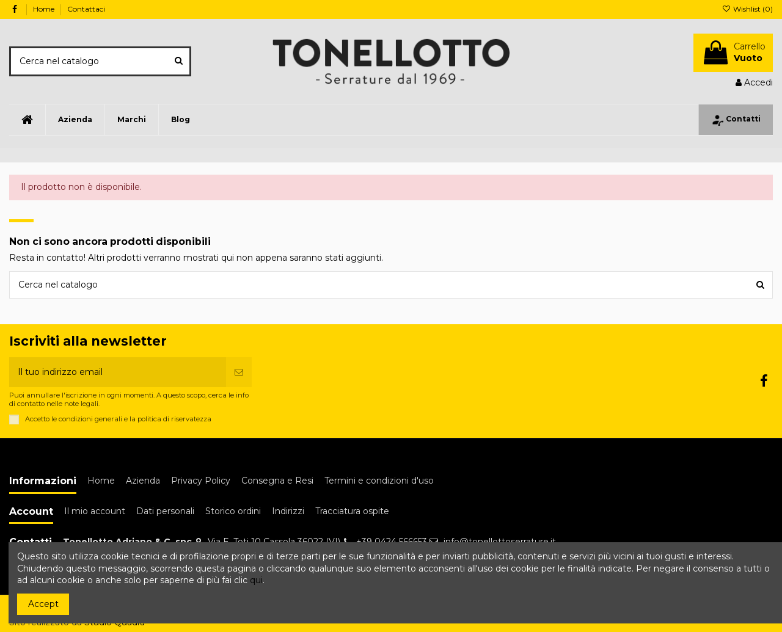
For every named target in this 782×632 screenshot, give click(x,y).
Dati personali (165, 511)
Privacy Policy (200, 480)
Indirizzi (288, 511)
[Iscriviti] (239, 372)
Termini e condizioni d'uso (379, 480)
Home (44, 8)
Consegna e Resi (277, 480)
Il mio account (94, 511)
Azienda (143, 480)
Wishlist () (747, 8)
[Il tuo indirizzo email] (117, 372)
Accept (43, 603)
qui (256, 580)
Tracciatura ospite (352, 511)
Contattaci (86, 8)
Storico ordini (233, 511)
